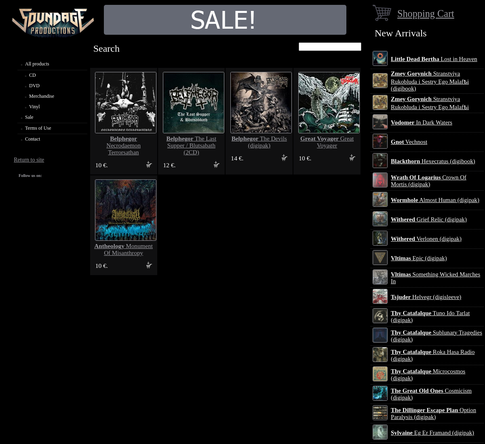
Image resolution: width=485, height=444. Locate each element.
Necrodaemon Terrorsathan (123, 145)
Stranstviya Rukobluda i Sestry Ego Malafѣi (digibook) (430, 81)
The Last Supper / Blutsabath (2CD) (192, 145)
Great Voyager (327, 142)
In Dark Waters (421, 122)
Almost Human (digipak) (435, 200)
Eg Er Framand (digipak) (432, 432)
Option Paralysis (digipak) (433, 413)
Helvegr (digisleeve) (426, 297)
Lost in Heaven (434, 59)
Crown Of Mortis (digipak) (428, 180)
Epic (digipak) (419, 258)
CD (32, 75)
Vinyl (34, 106)
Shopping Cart (425, 13)
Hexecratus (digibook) (433, 161)
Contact (32, 139)
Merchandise (41, 96)
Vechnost (409, 142)
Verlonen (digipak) (426, 239)
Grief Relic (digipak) (429, 219)
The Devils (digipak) (259, 142)
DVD (34, 85)
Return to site (29, 160)
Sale (29, 117)
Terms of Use (38, 128)
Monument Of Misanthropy (123, 249)
